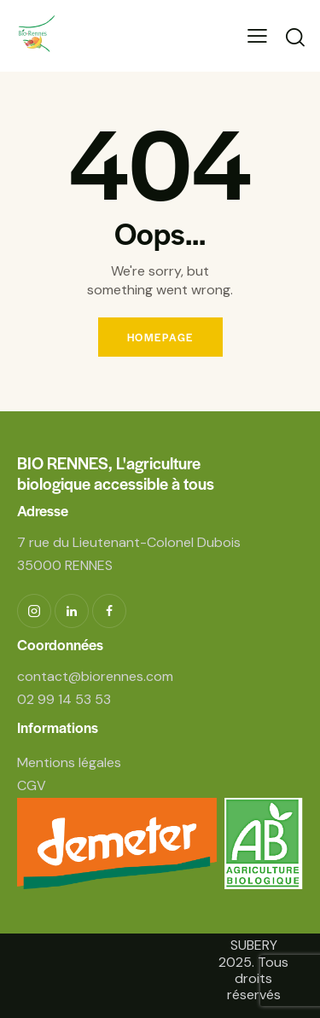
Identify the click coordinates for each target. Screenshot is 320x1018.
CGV (31, 785)
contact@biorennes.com (95, 676)
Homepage (160, 337)
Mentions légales (69, 762)
